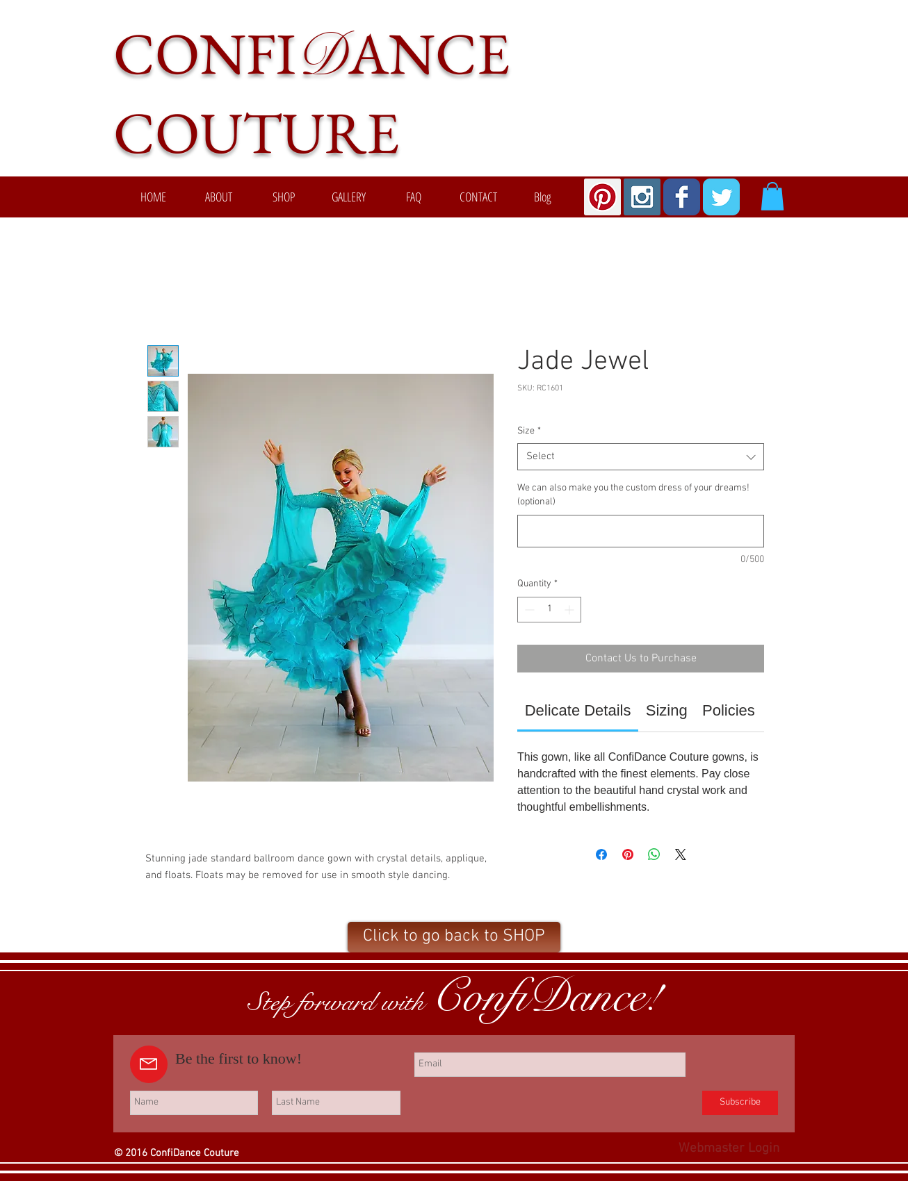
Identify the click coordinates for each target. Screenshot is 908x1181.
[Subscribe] (740, 1103)
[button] (772, 196)
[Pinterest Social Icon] (602, 197)
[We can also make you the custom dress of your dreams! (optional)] (640, 531)
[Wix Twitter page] (721, 197)
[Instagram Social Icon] (642, 197)
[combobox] (640, 456)
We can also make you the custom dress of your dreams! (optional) (633, 495)
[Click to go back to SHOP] (454, 937)
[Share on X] (680, 854)
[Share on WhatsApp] (654, 854)
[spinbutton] (549, 609)
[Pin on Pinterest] (627, 854)
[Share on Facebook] (601, 854)
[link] (578, 710)
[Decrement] (528, 609)
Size (529, 431)
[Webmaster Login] (729, 1149)
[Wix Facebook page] (681, 197)
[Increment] (570, 609)
